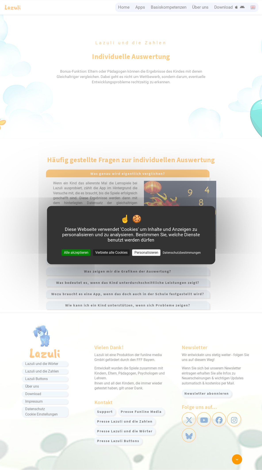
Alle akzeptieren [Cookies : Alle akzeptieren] (76, 252)
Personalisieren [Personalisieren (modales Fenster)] (146, 252)
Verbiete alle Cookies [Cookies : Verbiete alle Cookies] (111, 252)
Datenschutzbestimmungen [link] (182, 252)
